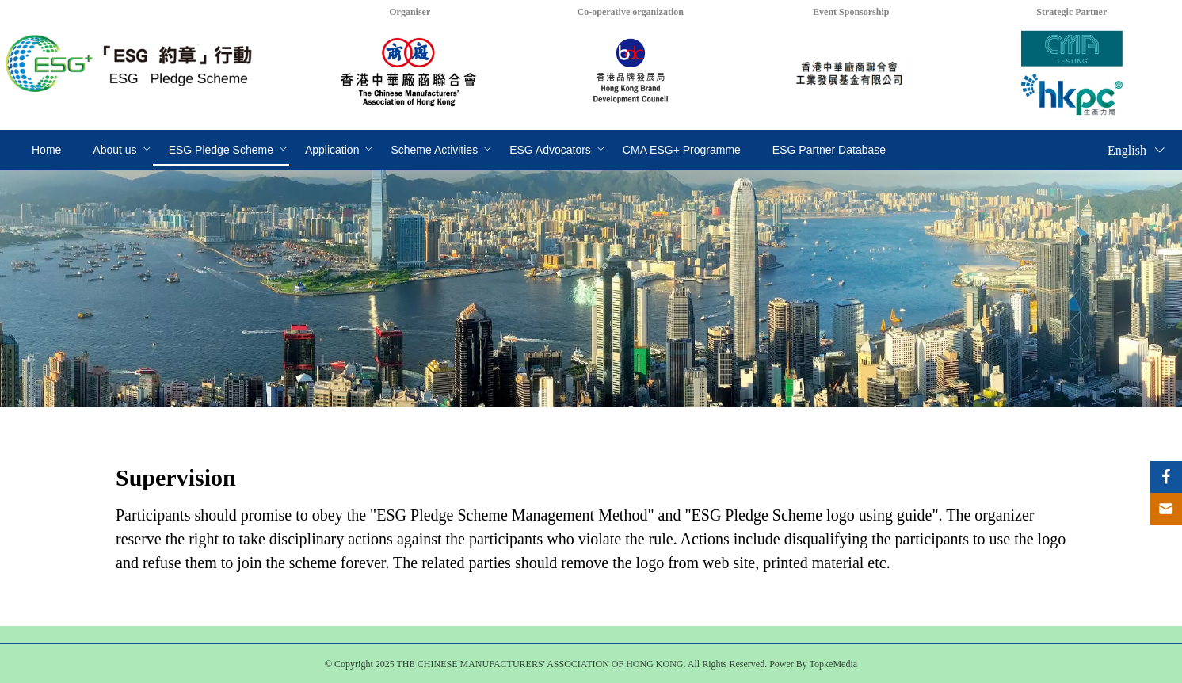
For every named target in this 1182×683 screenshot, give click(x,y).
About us (114, 149)
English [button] (1137, 150)
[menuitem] (46, 150)
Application (332, 149)
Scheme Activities (434, 149)
